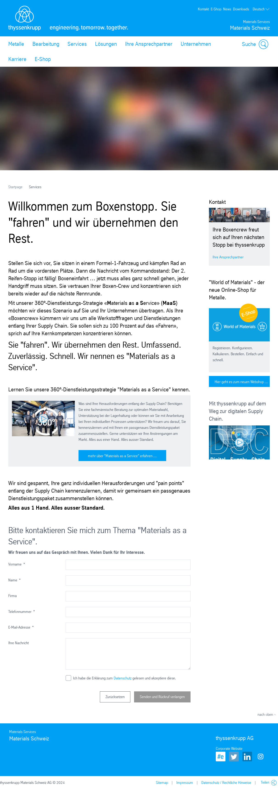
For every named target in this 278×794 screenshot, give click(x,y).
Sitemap (162, 782)
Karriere (17, 59)
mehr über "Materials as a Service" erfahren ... (122, 456)
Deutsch (261, 9)
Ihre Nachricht (18, 643)
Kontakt (203, 9)
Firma (12, 596)
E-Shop (216, 9)
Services (77, 44)
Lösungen (106, 44)
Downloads (241, 9)
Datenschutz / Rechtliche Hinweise (226, 782)
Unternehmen (196, 44)
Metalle (16, 44)
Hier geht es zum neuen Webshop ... (241, 382)
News (227, 9)
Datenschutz (123, 678)
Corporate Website (229, 748)
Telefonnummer (21, 611)
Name (14, 580)
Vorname (16, 564)
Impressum (184, 782)
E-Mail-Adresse (21, 627)
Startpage (15, 187)
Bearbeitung (45, 44)
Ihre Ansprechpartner (148, 44)
